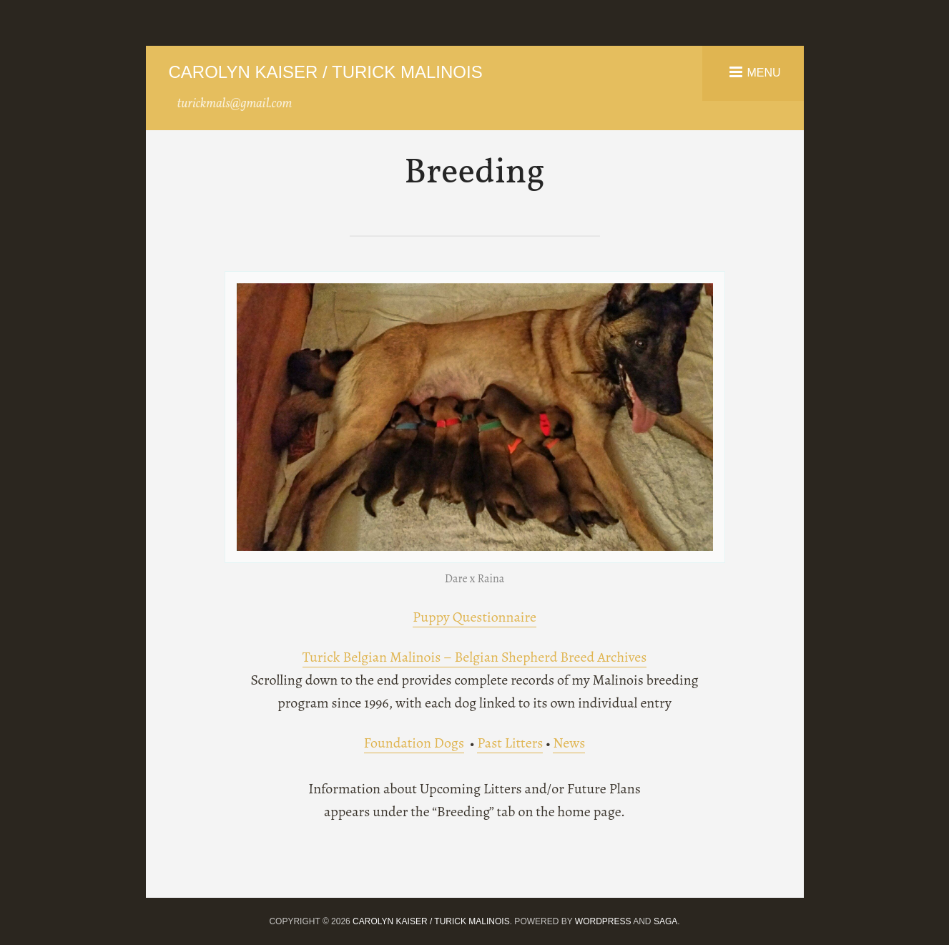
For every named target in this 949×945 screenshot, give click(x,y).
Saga (665, 921)
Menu (763, 72)
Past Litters (510, 743)
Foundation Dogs (414, 743)
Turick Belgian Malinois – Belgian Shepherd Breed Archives (475, 657)
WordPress (603, 921)
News (569, 743)
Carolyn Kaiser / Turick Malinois (326, 72)
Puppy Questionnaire (474, 617)
